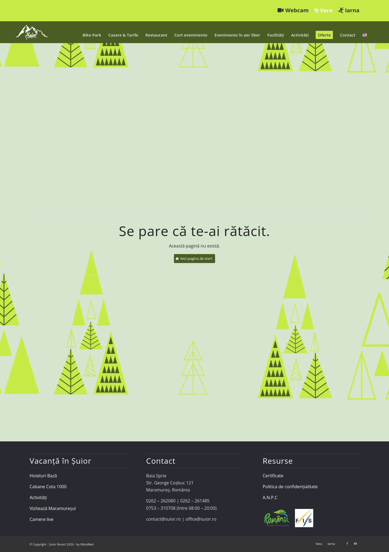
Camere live (42, 519)
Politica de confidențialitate (290, 487)
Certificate (273, 476)
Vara (323, 10)
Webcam (293, 10)
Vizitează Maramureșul (53, 508)
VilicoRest (87, 544)
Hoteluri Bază (43, 476)
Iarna (348, 10)
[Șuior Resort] (31, 32)
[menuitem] (293, 10)
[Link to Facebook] (347, 543)
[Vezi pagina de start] (194, 258)
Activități (38, 497)
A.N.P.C (270, 497)
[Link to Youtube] (355, 543)
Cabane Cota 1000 (48, 487)
